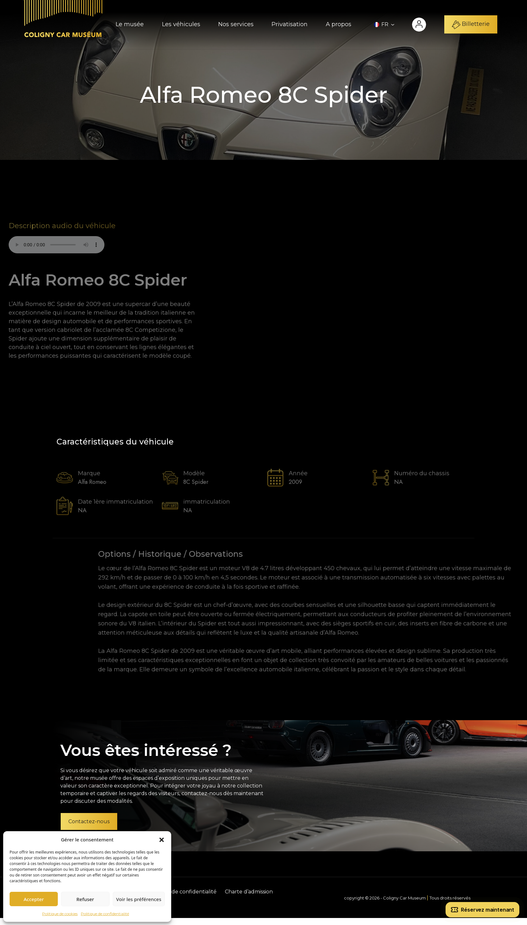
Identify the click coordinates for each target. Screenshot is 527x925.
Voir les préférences (138, 899)
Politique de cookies (60, 913)
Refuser (85, 899)
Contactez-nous (89, 821)
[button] (161, 839)
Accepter (34, 899)
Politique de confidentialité (105, 913)
